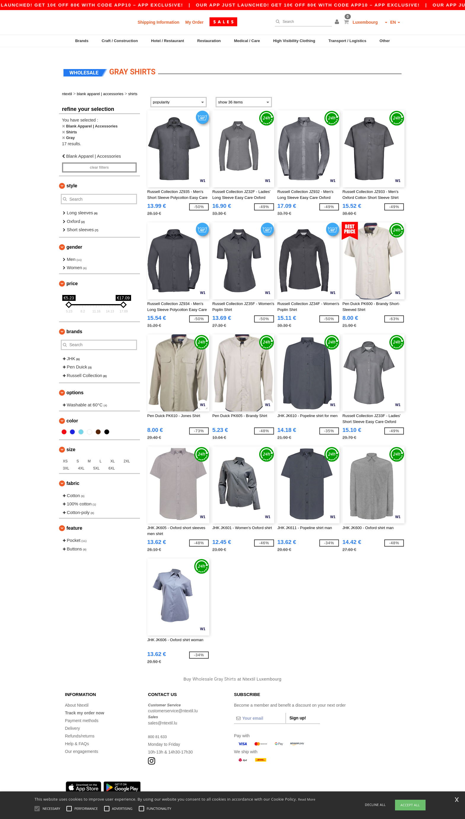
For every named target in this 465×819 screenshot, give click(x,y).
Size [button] (70, 440)
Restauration (209, 41)
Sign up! (297, 709)
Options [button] (75, 384)
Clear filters (99, 159)
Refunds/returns (80, 727)
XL (112, 452)
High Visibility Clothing (294, 41)
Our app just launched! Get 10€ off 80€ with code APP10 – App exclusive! (319, 4)
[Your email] (260, 709)
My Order (194, 22)
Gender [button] (74, 238)
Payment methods (81, 711)
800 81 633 (158, 727)
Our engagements (81, 742)
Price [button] (72, 274)
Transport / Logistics (347, 41)
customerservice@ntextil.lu (173, 702)
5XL (96, 459)
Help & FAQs (77, 734)
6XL (112, 459)
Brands (81, 41)
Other (385, 41)
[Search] (302, 21)
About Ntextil (76, 696)
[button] (338, 22)
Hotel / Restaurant (167, 41)
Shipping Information (158, 22)
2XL (127, 452)
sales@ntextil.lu (162, 714)
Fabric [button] (72, 474)
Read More (307, 799)
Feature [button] (74, 519)
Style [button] (71, 177)
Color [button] (72, 411)
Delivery (72, 719)
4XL (81, 459)
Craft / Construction (120, 41)
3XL (66, 459)
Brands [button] (74, 322)
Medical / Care (247, 41)
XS (65, 452)
